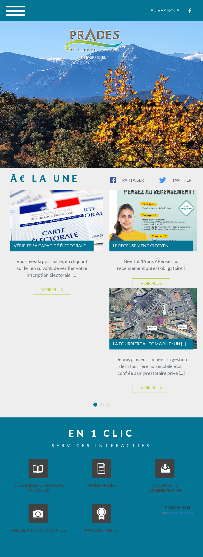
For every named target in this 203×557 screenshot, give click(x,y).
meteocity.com (179, 512)
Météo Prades (178, 506)
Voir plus (52, 289)
